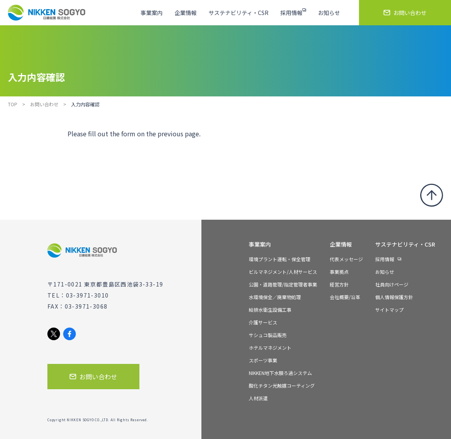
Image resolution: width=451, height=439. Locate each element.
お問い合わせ (44, 104)
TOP (12, 104)
